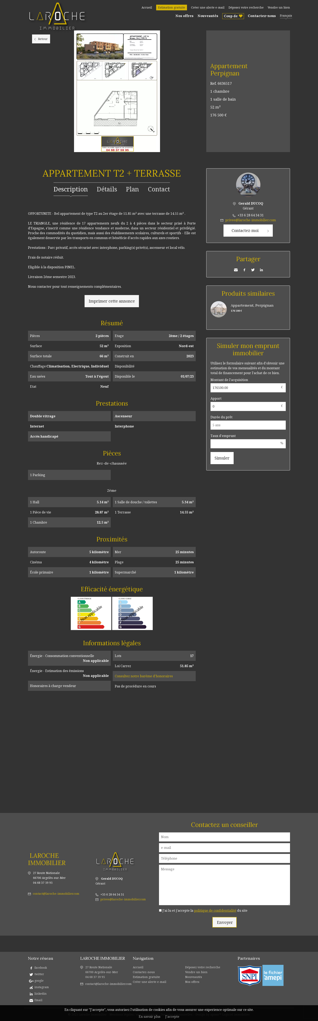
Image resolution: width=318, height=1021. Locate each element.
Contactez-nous (262, 16)
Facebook (244, 270)
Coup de (231, 16)
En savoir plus (149, 1016)
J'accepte (172, 1016)
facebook (40, 967)
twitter (39, 974)
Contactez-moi (245, 230)
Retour (43, 39)
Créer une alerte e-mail (208, 7)
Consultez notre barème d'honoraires (144, 676)
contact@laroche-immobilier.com (56, 893)
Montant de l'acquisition (229, 380)
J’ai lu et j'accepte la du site (204, 910)
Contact (159, 189)
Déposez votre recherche (246, 7)
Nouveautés (208, 16)
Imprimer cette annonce (112, 301)
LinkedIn (261, 270)
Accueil (147, 7)
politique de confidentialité (215, 910)
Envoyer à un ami (236, 270)
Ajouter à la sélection (287, 34)
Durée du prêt (221, 417)
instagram (41, 987)
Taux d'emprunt (223, 436)
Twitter (253, 270)
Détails (107, 189)
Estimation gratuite (171, 7)
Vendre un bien (279, 7)
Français (286, 15)
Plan (132, 189)
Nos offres (184, 16)
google (39, 980)
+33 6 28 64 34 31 (250, 215)
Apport (216, 398)
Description (71, 189)
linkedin (40, 993)
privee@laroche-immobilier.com (250, 220)
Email (38, 1000)
